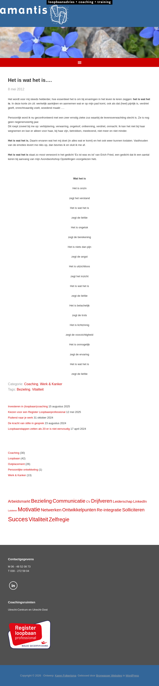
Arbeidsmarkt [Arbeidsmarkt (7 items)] (19, 501)
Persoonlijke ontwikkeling (23, 469)
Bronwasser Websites (109, 675)
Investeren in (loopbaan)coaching (28, 406)
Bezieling (23, 389)
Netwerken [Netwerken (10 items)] (51, 509)
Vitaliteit (38, 389)
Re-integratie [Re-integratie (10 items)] (109, 509)
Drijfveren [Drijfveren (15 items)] (101, 501)
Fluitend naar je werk (20, 417)
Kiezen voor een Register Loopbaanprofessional (36, 412)
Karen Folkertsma (65, 675)
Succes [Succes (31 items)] (18, 519)
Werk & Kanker (51, 384)
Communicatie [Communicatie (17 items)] (69, 501)
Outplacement (16, 464)
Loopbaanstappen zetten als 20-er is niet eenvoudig (39, 428)
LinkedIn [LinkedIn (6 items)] (140, 501)
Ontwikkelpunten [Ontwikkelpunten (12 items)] (79, 509)
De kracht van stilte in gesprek (26, 423)
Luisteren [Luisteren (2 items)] (12, 510)
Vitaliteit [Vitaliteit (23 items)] (38, 519)
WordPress (132, 675)
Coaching (31, 384)
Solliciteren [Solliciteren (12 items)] (133, 509)
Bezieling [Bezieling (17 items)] (41, 501)
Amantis (79, 14)
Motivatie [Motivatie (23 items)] (29, 509)
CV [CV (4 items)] (88, 501)
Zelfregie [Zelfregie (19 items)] (59, 519)
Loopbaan (14, 458)
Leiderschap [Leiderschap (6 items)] (122, 501)
